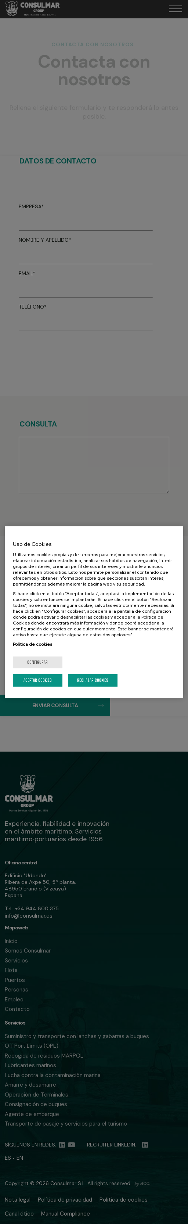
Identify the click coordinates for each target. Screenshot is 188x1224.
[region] (94, 612)
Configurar (37, 662)
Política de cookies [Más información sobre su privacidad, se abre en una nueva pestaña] (32, 644)
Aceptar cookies (38, 680)
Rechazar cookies (92, 680)
